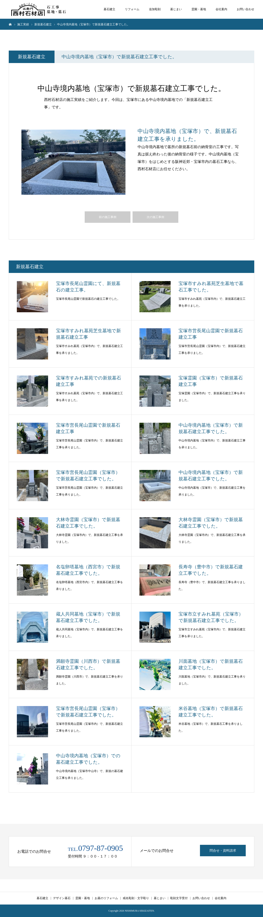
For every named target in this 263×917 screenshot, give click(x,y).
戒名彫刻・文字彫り (136, 898)
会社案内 (221, 9)
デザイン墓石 (62, 898)
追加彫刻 (155, 9)
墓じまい (176, 9)
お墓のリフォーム (106, 898)
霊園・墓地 (198, 9)
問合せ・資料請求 (223, 850)
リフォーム (132, 9)
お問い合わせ (245, 9)
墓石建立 (109, 9)
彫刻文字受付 (179, 898)
